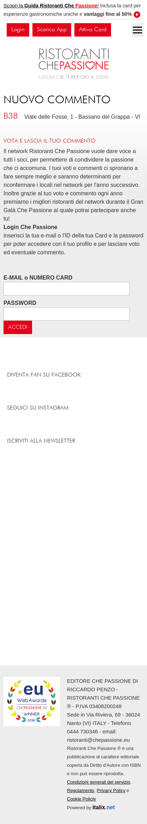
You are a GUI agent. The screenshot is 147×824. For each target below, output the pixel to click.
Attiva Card (92, 30)
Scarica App (52, 30)
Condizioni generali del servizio (98, 782)
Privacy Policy (111, 790)
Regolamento (80, 790)
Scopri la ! (51, 5)
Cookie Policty (81, 799)
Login (18, 30)
